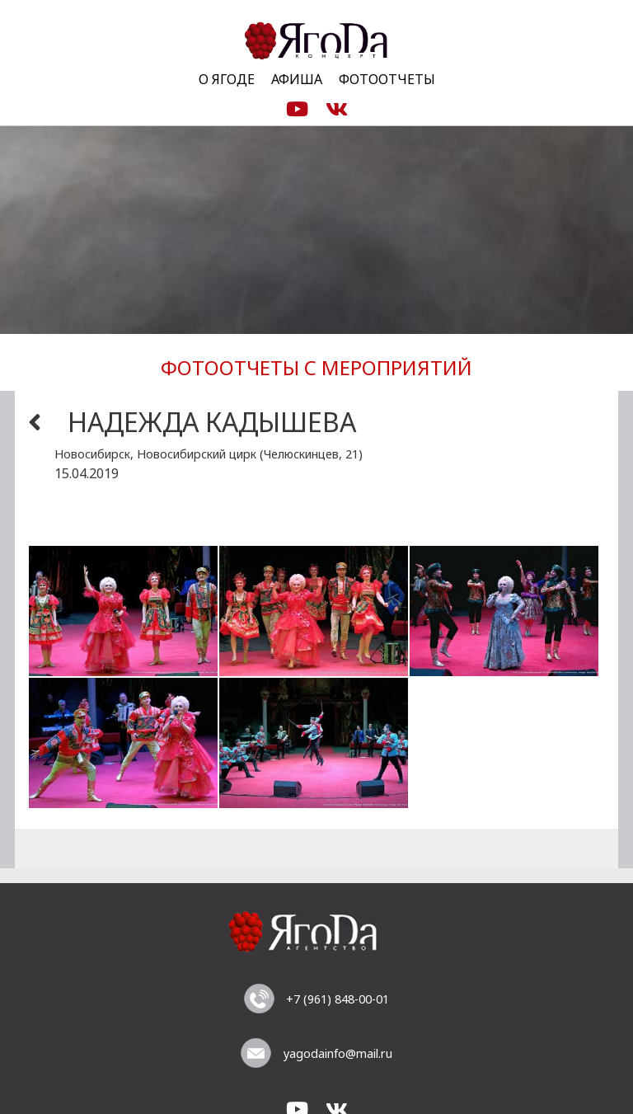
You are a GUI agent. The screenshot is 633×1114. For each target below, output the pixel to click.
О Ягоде (227, 79)
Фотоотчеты (387, 79)
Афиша (296, 79)
